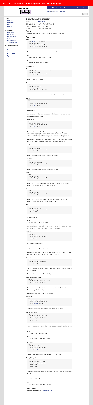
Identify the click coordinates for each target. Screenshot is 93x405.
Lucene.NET (11, 54)
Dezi (8, 50)
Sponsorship (72, 7)
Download (10, 32)
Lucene (9, 48)
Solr (8, 52)
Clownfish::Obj (47, 390)
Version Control (12, 42)
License (65, 7)
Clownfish (62, 11)
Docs (56, 11)
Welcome (10, 20)
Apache (49, 11)
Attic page (56, 3)
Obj (35, 105)
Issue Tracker (11, 40)
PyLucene (10, 56)
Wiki (8, 38)
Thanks (79, 7)
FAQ (8, 24)
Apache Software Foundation (55, 7)
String (33, 42)
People (9, 26)
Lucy (53, 11)
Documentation (12, 36)
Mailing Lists (11, 34)
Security (85, 7)
